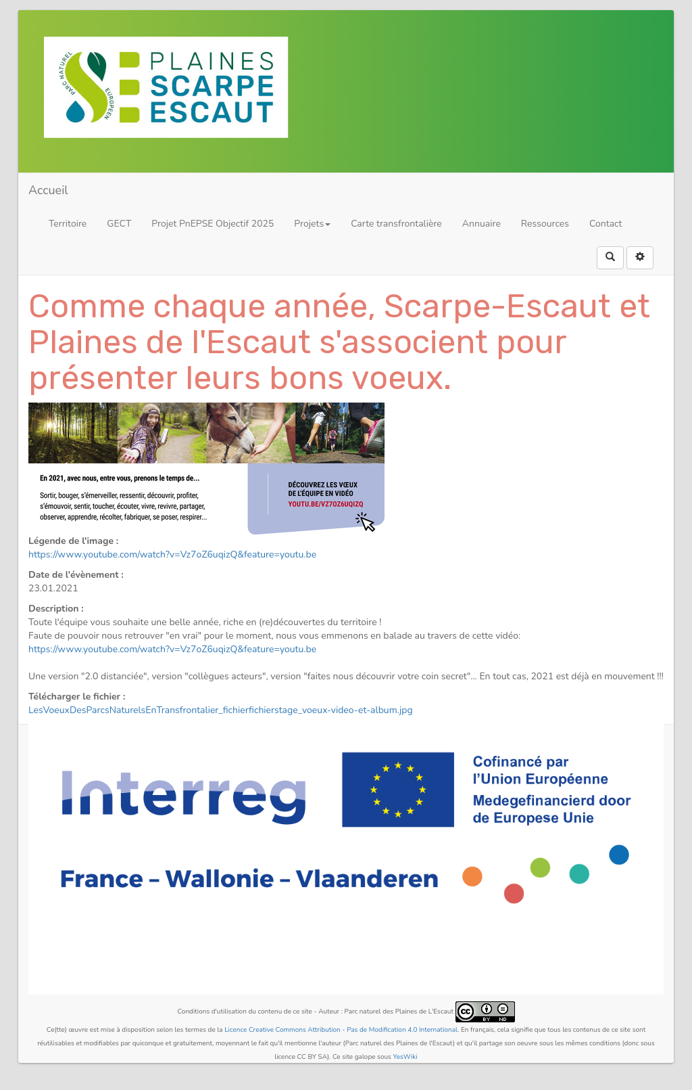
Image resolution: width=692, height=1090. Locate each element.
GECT (119, 223)
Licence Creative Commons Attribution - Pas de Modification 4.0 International (341, 1030)
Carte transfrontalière (396, 223)
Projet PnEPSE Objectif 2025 (212, 223)
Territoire (67, 223)
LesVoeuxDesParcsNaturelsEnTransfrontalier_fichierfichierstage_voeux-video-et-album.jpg (220, 710)
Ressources (545, 223)
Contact (605, 223)
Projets (312, 223)
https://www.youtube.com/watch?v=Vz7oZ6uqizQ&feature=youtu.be (172, 554)
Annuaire (481, 223)
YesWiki (405, 1057)
